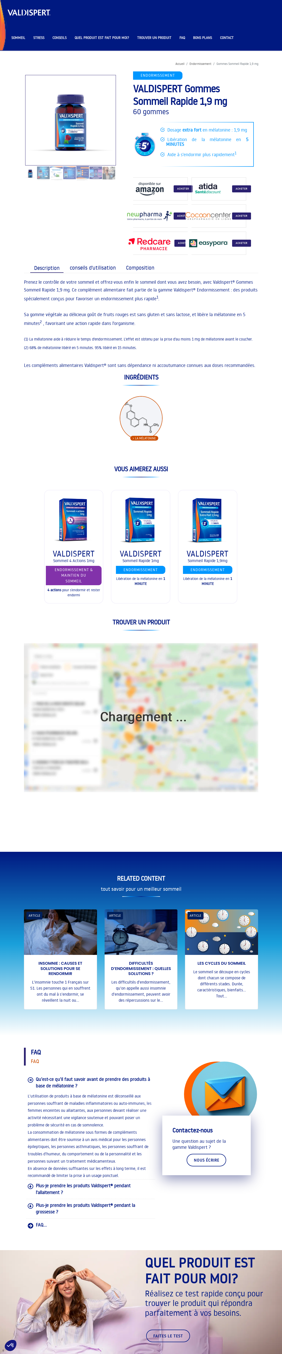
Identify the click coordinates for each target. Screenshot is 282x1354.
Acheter (183, 188)
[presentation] (47, 268)
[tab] (46, 268)
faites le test (168, 1335)
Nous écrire (206, 1160)
